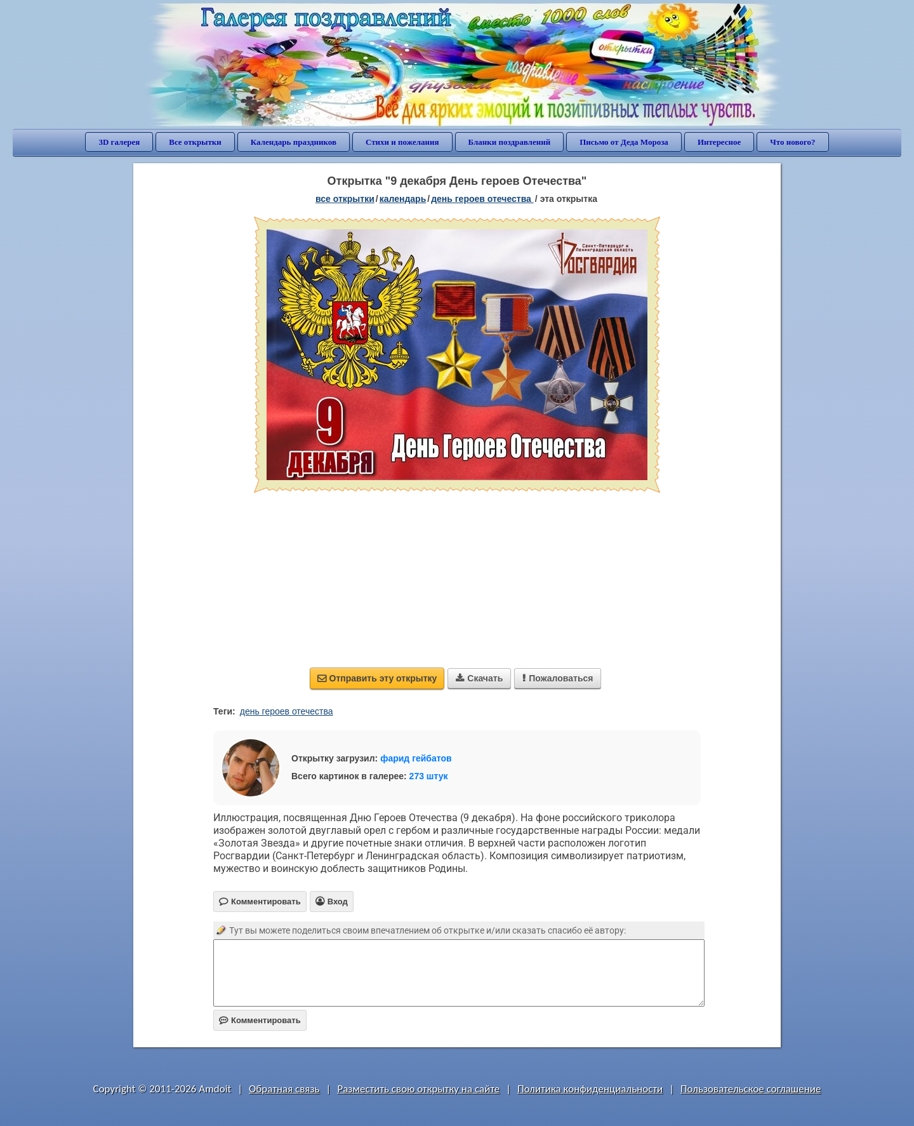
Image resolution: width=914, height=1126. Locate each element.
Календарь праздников (293, 142)
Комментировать (260, 1020)
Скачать (479, 678)
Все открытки (195, 142)
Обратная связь (284, 1089)
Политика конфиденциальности (590, 1089)
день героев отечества (286, 711)
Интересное (719, 142)
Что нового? (792, 142)
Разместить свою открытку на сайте (418, 1089)
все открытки (344, 199)
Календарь (403, 199)
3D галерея (119, 142)
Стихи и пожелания (402, 142)
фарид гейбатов (415, 758)
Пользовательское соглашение (750, 1089)
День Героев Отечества (482, 199)
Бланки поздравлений (509, 142)
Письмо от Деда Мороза (624, 142)
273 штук (428, 776)
